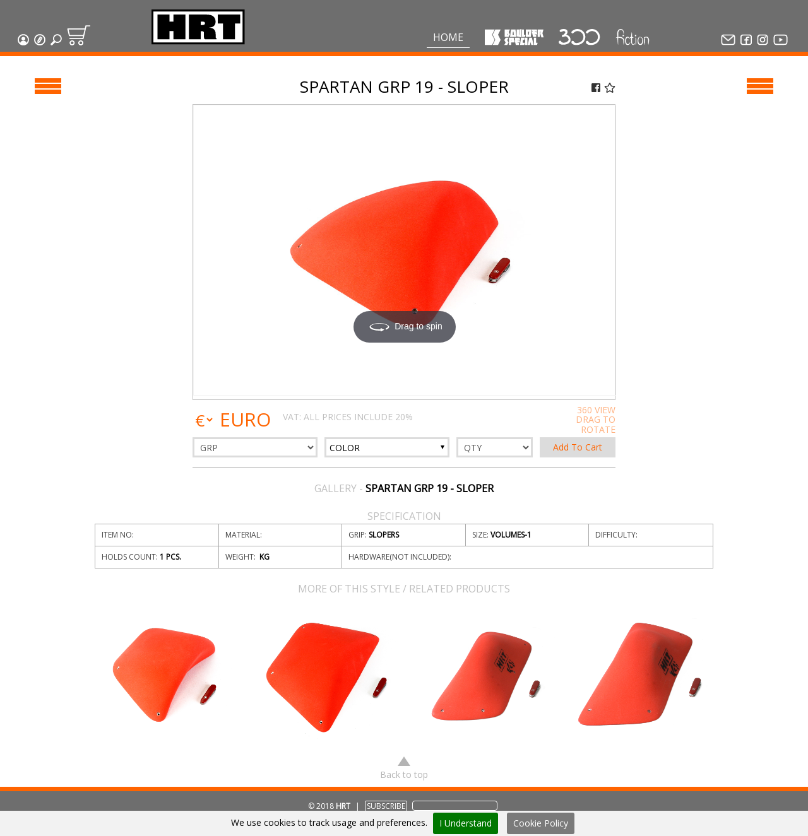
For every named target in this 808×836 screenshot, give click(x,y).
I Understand (465, 823)
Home (448, 37)
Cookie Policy (540, 823)
